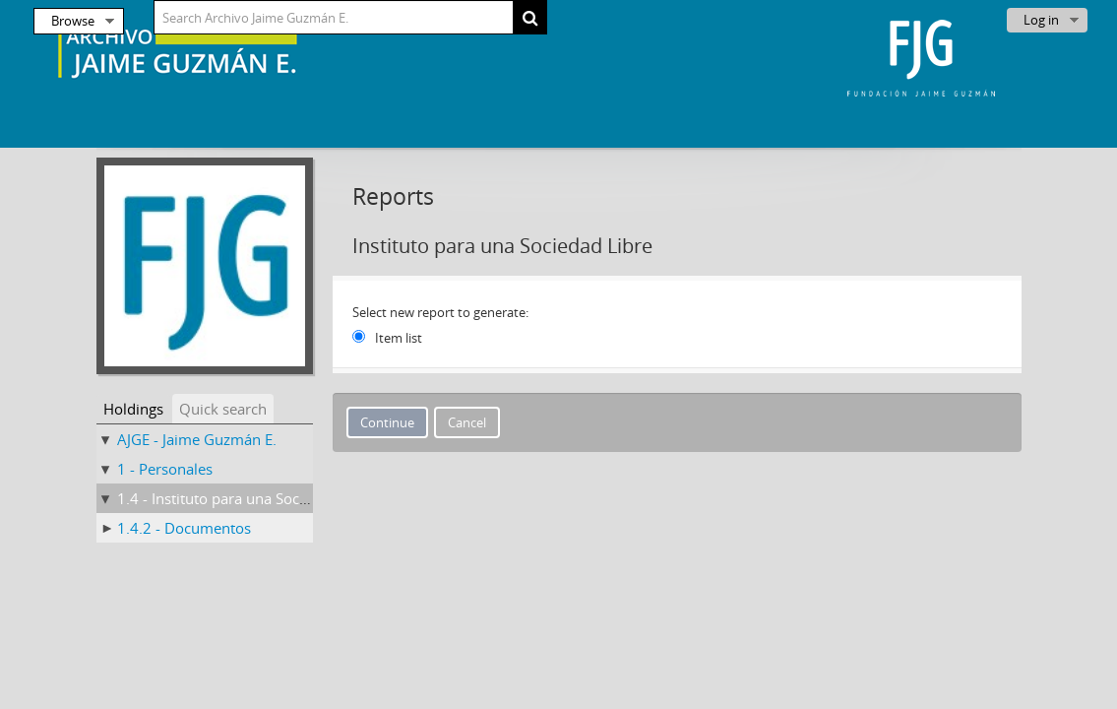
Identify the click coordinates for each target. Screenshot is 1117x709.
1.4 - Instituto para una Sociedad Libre (246, 498)
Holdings (133, 409)
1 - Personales (165, 469)
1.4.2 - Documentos (184, 528)
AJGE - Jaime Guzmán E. (197, 439)
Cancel (467, 422)
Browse (72, 21)
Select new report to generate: (440, 312)
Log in (1041, 20)
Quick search (223, 409)
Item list (398, 338)
